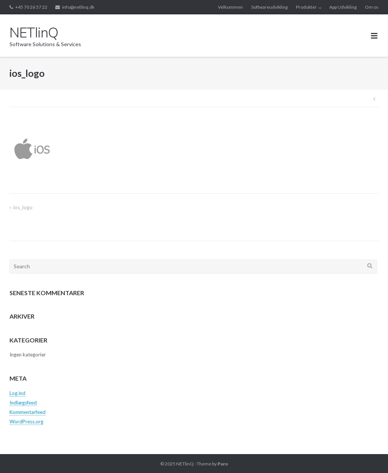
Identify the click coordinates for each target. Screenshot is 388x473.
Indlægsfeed (23, 403)
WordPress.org (26, 422)
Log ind (17, 393)
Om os (372, 7)
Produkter (306, 7)
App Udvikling (343, 7)
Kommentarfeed (27, 412)
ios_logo (23, 207)
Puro (222, 464)
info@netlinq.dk (78, 7)
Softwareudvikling (269, 7)
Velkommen (230, 7)
